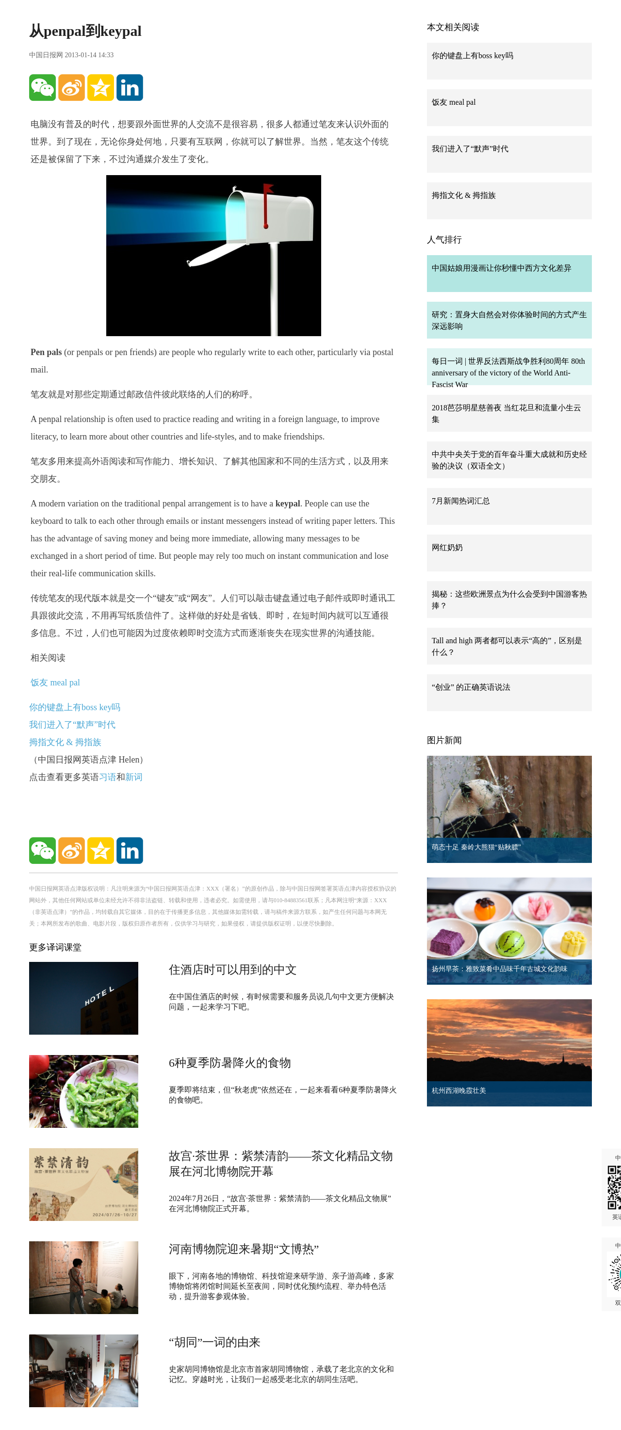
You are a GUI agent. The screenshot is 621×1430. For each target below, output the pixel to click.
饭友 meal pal (55, 682)
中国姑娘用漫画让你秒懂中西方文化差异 (502, 268)
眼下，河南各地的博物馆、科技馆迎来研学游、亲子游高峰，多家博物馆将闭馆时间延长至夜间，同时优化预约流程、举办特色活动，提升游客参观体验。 (281, 1286)
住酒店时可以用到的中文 (233, 969)
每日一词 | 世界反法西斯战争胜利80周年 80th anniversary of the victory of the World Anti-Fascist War (508, 373)
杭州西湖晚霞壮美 (459, 1090)
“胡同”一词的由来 (215, 1342)
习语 (107, 777)
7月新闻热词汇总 (461, 501)
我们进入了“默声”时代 (72, 725)
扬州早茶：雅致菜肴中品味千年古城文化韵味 (500, 969)
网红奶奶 (447, 547)
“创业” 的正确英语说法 (471, 687)
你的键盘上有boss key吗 (75, 707)
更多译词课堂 (55, 947)
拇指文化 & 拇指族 (65, 742)
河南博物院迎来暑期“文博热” (244, 1249)
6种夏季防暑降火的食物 (230, 1062)
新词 (134, 777)
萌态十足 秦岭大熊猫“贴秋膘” (476, 847)
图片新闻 (444, 740)
